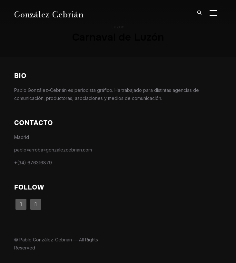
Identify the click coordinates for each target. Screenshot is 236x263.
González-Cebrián (49, 14)
